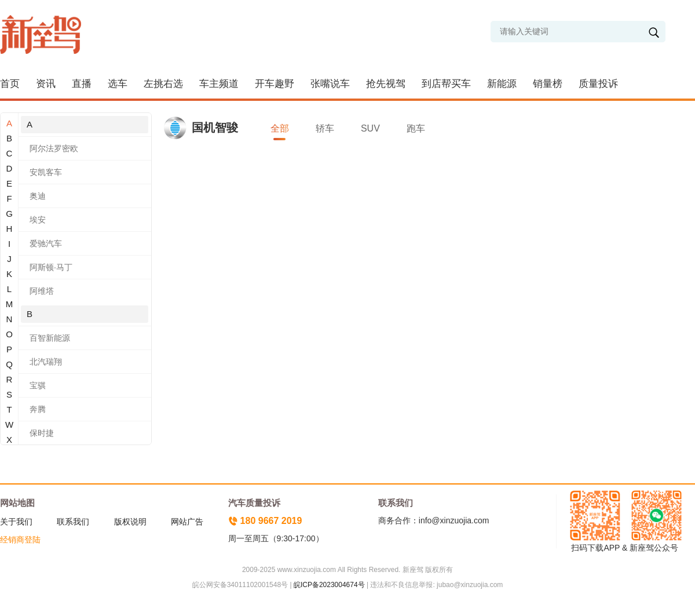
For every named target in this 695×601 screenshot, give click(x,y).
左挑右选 (163, 83)
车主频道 (219, 83)
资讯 (46, 83)
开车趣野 (274, 83)
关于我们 (16, 521)
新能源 (502, 83)
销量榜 (547, 83)
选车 (117, 83)
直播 (82, 83)
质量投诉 (598, 83)
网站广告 (187, 521)
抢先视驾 (385, 83)
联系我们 (73, 521)
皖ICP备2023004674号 (329, 585)
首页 (10, 83)
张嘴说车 (330, 83)
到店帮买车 (446, 83)
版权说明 (130, 521)
